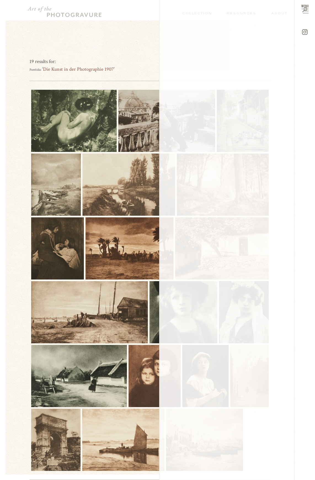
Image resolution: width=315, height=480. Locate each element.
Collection (197, 13)
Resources (241, 13)
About (279, 13)
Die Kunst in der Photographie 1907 (78, 69)
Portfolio (35, 70)
